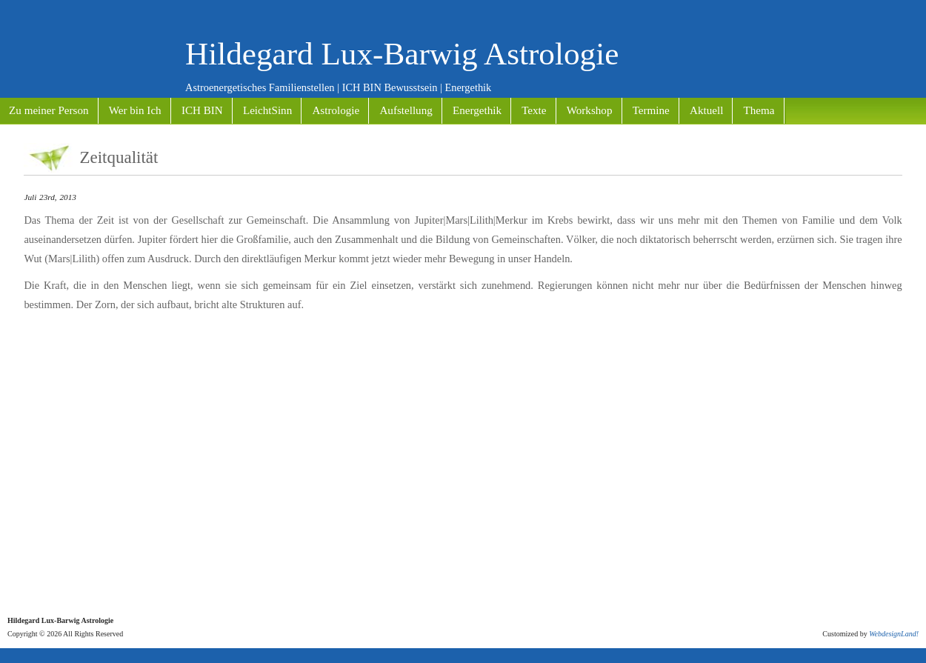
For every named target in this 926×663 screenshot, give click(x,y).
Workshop (590, 110)
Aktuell (706, 110)
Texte (534, 110)
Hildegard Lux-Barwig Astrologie (402, 53)
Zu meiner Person (48, 110)
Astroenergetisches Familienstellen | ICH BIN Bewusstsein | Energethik (338, 87)
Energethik (477, 110)
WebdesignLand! (894, 634)
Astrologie (335, 110)
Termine (651, 110)
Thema (759, 110)
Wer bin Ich (135, 110)
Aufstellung (405, 110)
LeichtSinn (267, 110)
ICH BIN (202, 110)
